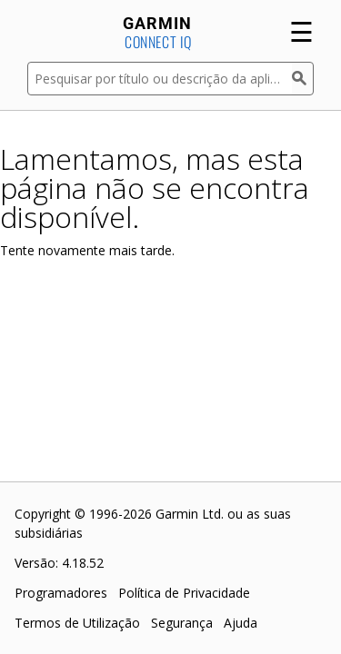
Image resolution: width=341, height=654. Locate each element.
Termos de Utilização (77, 622)
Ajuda (240, 622)
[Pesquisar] (303, 78)
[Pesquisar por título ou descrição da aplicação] (159, 78)
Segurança (182, 622)
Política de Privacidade (184, 592)
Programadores (61, 592)
